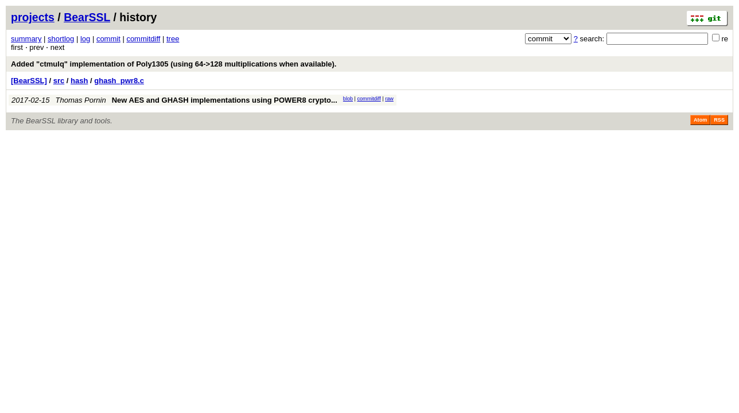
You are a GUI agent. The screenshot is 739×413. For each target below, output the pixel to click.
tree (172, 38)
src (59, 80)
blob (348, 99)
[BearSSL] (29, 80)
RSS (719, 120)
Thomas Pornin (81, 100)
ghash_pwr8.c (119, 80)
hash (79, 80)
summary (26, 38)
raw (389, 99)
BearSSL (87, 17)
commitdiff (143, 38)
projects (33, 17)
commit (108, 38)
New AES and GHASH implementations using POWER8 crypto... (224, 100)
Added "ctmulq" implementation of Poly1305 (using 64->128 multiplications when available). (173, 64)
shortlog (61, 38)
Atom (700, 120)
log (85, 38)
